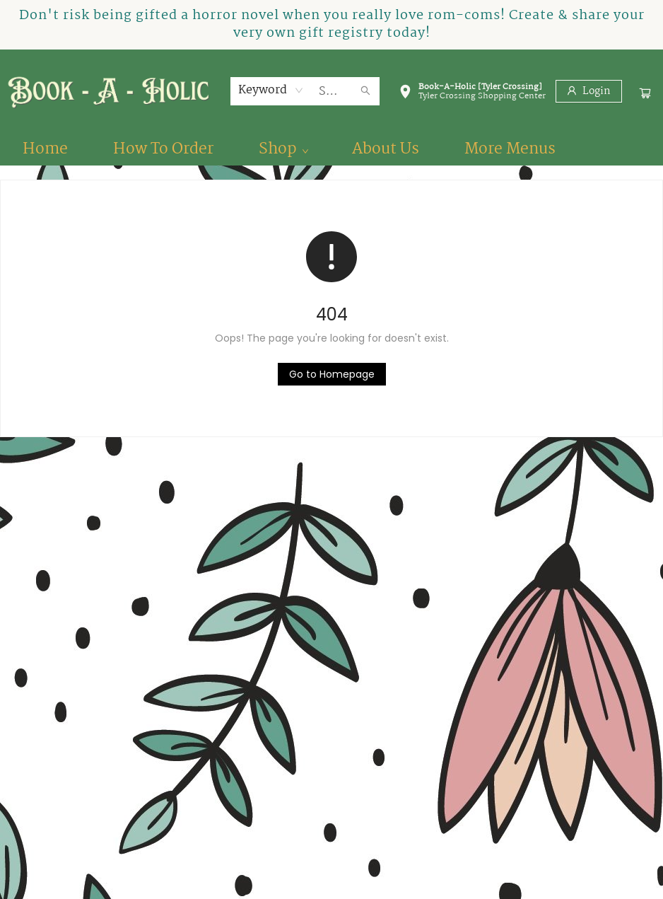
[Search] (365, 91)
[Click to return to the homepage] (332, 374)
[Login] (589, 91)
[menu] (331, 149)
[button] (472, 94)
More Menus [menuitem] (510, 149)
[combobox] (271, 90)
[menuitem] (45, 149)
